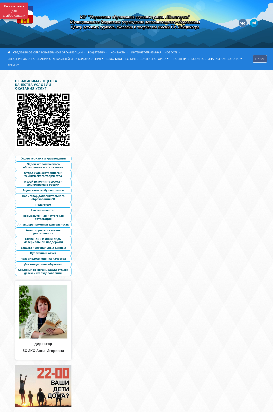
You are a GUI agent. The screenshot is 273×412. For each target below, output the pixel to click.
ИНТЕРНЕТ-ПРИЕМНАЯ (146, 52)
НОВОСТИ (171, 52)
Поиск (259, 59)
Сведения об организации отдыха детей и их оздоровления (43, 271)
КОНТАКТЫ (118, 52)
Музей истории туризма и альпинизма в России (43, 183)
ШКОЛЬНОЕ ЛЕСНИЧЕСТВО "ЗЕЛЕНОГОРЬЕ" (136, 59)
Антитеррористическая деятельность (43, 231)
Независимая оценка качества (43, 258)
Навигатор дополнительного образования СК (43, 197)
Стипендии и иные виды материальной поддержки (43, 240)
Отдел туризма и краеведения (43, 158)
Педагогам (43, 204)
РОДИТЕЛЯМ (96, 52)
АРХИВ (12, 65)
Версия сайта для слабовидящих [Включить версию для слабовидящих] (14, 11)
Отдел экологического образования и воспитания (43, 165)
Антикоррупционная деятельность (43, 224)
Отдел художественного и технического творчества (43, 174)
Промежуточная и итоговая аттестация (43, 217)
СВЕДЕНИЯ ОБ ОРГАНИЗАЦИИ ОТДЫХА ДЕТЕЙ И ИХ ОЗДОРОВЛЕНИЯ (54, 59)
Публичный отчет (43, 253)
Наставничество (43, 210)
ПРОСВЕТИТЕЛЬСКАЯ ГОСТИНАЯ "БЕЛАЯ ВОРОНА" (206, 59)
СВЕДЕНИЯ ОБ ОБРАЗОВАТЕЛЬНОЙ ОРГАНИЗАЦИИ (48, 52)
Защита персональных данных (43, 247)
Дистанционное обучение (43, 264)
